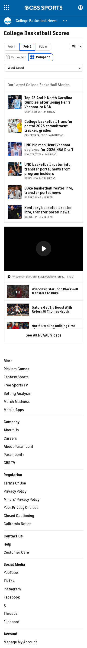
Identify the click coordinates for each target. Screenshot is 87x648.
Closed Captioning (19, 516)
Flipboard (11, 622)
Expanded (18, 57)
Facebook (12, 597)
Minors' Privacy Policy (21, 499)
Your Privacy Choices (21, 507)
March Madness (17, 401)
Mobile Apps (14, 410)
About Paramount (18, 446)
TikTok (9, 581)
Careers (10, 438)
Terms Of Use (15, 483)
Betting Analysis (17, 393)
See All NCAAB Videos (43, 335)
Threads (10, 613)
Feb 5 (27, 47)
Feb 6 (43, 47)
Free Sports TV (16, 385)
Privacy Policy (15, 491)
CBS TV (9, 463)
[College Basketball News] (36, 21)
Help (7, 544)
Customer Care (16, 552)
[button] (65, 21)
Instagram (12, 589)
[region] (43, 249)
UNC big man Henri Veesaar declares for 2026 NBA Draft (49, 147)
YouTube (11, 572)
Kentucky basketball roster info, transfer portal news (48, 210)
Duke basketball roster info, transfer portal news (48, 190)
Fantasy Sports (16, 377)
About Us (11, 430)
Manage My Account (20, 642)
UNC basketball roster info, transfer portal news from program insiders (47, 169)
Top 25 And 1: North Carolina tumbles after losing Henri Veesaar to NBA (48, 102)
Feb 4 (12, 47)
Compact (43, 57)
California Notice (18, 524)
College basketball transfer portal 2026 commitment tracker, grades (48, 126)
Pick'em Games (16, 369)
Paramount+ (14, 454)
